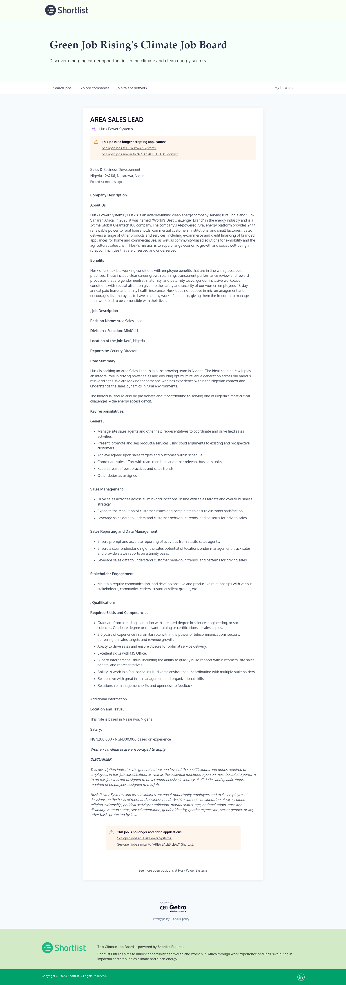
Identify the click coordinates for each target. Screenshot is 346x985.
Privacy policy (161, 919)
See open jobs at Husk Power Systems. (129, 148)
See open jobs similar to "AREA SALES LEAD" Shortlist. (140, 154)
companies (94, 88)
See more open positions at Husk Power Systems (173, 870)
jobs (62, 88)
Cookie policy (181, 919)
